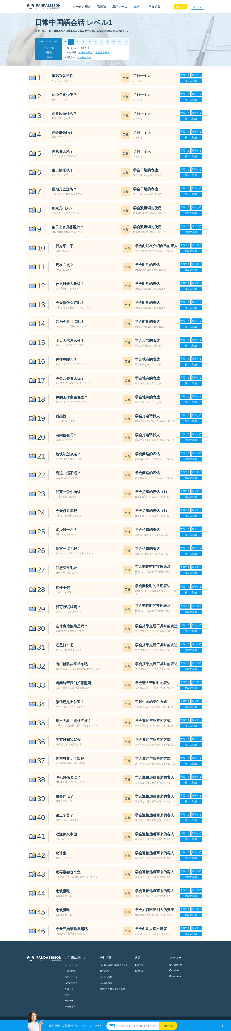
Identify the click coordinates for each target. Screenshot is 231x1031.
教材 (67, 994)
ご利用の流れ (71, 982)
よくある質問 (106, 977)
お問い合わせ (106, 971)
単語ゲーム (70, 1000)
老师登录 (139, 971)
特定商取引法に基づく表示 (112, 989)
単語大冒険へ (102, 52)
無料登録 (180, 6)
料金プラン (70, 989)
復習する (196, 75)
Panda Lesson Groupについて (114, 965)
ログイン (197, 6)
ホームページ (71, 965)
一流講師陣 (70, 971)
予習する (185, 75)
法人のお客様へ (107, 982)
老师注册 (139, 965)
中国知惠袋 (153, 6)
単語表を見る (85, 52)
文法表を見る (84, 57)
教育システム (71, 977)
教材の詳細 (191, 81)
